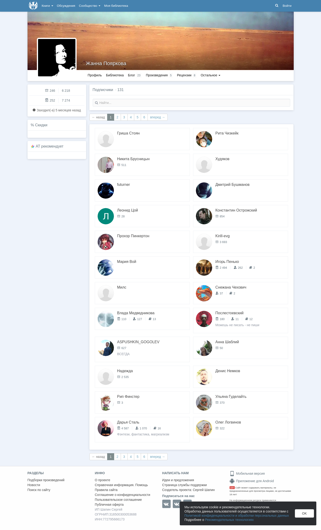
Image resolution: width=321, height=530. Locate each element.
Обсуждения (66, 5)
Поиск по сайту (39, 490)
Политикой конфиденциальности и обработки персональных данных (236, 515)
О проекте (102, 480)
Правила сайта (106, 490)
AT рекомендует (49, 146)
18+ (232, 487)
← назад (98, 117)
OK (304, 513)
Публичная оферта (109, 504)
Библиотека (115, 75)
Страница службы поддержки (184, 485)
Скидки (41, 125)
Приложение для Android (251, 481)
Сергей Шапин (204, 490)
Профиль (95, 75)
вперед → (157, 117)
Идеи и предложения (178, 480)
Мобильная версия (247, 473)
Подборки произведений (46, 480)
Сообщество (89, 5)
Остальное (211, 75)
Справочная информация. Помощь (121, 485)
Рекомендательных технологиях (229, 520)
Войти (287, 5)
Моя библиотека (116, 5)
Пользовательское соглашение (118, 500)
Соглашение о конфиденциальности (122, 495)
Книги (47, 5)
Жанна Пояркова (106, 63)
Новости (34, 485)
